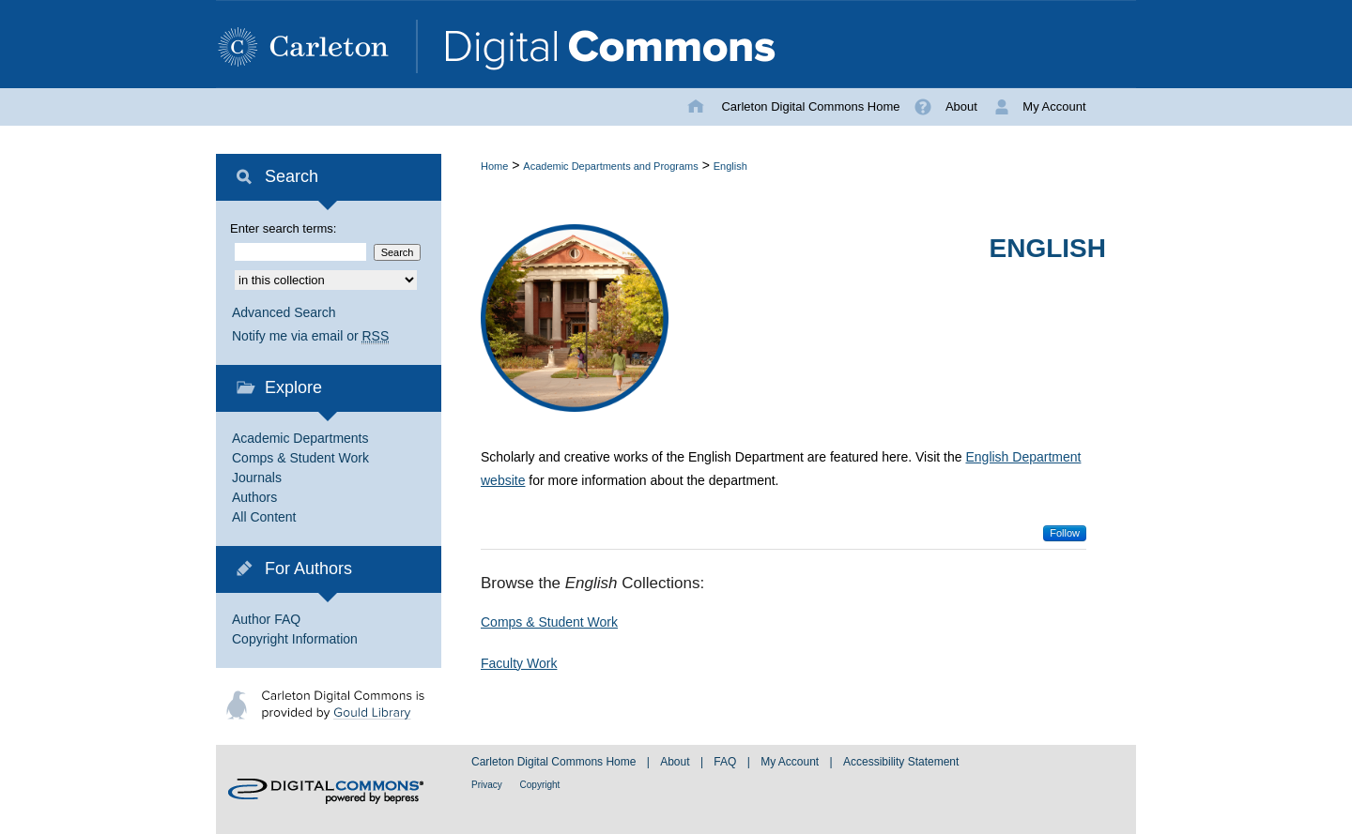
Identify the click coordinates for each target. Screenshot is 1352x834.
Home (494, 166)
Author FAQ (266, 619)
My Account (791, 761)
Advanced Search (284, 312)
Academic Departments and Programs (610, 166)
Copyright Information (295, 638)
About (676, 761)
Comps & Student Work (549, 621)
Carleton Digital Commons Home (555, 761)
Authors (254, 497)
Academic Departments (300, 438)
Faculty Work (519, 663)
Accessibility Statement (901, 761)
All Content (264, 516)
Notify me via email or (310, 336)
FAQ (726, 761)
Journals (257, 477)
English (730, 166)
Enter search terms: (283, 228)
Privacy (488, 785)
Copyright (540, 785)
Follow (1065, 532)
